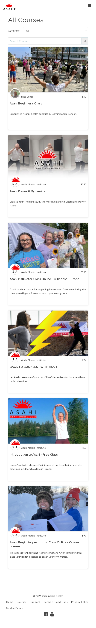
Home (9, 602)
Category (13, 30)
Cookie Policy (14, 608)
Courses (22, 602)
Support (35, 602)
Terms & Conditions (55, 602)
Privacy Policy (80, 602)
